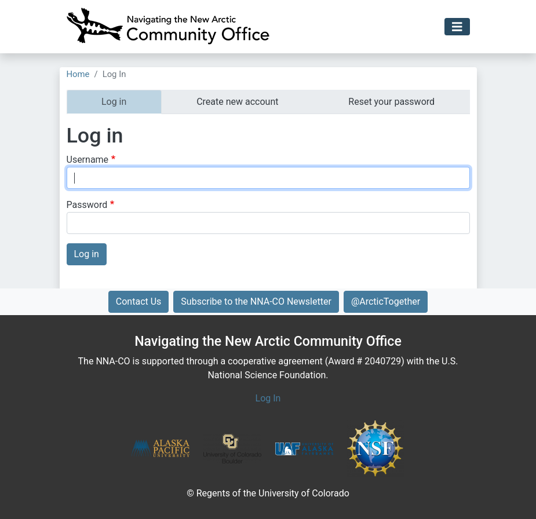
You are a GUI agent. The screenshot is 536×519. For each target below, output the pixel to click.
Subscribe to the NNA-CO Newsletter (256, 301)
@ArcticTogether (385, 301)
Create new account (237, 101)
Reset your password (391, 101)
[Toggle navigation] (457, 27)
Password (87, 204)
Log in (113, 101)
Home (78, 74)
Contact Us (139, 301)
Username (88, 159)
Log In (268, 398)
